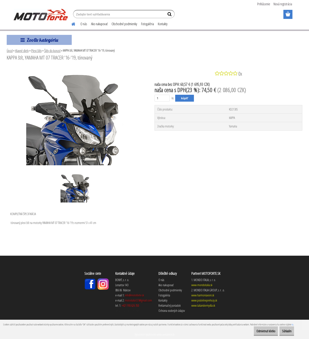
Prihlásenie (263, 4)
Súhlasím (284, 331)
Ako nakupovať (99, 23)
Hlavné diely (22, 50)
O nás (83, 23)
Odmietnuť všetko (258, 331)
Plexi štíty (36, 50)
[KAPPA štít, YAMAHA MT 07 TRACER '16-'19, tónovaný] (75, 68)
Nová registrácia (283, 4)
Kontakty (163, 23)
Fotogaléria (147, 23)
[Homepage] (71, 23)
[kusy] (162, 98)
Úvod (10, 50)
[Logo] (41, 14)
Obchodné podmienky (124, 23)
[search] (170, 15)
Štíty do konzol (52, 50)
